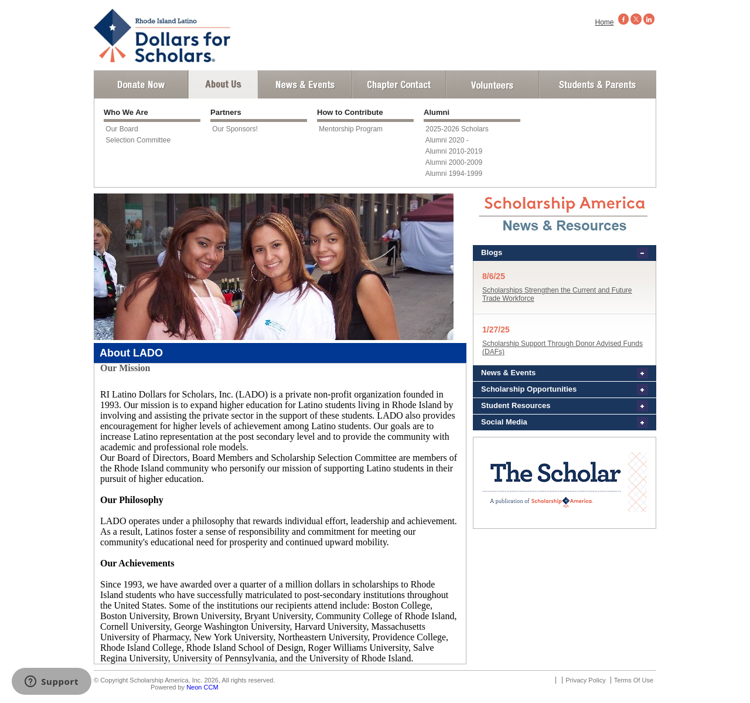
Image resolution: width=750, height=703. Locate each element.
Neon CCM (202, 687)
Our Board (121, 129)
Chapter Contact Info (399, 84)
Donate (141, 84)
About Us (223, 84)
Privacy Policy (585, 680)
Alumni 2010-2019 (453, 151)
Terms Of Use (633, 680)
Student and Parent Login (597, 84)
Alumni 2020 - (447, 140)
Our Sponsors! (234, 129)
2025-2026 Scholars (456, 129)
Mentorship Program (351, 129)
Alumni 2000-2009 (453, 162)
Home (604, 22)
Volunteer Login (491, 84)
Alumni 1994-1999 (453, 173)
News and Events (305, 84)
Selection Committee (138, 140)
